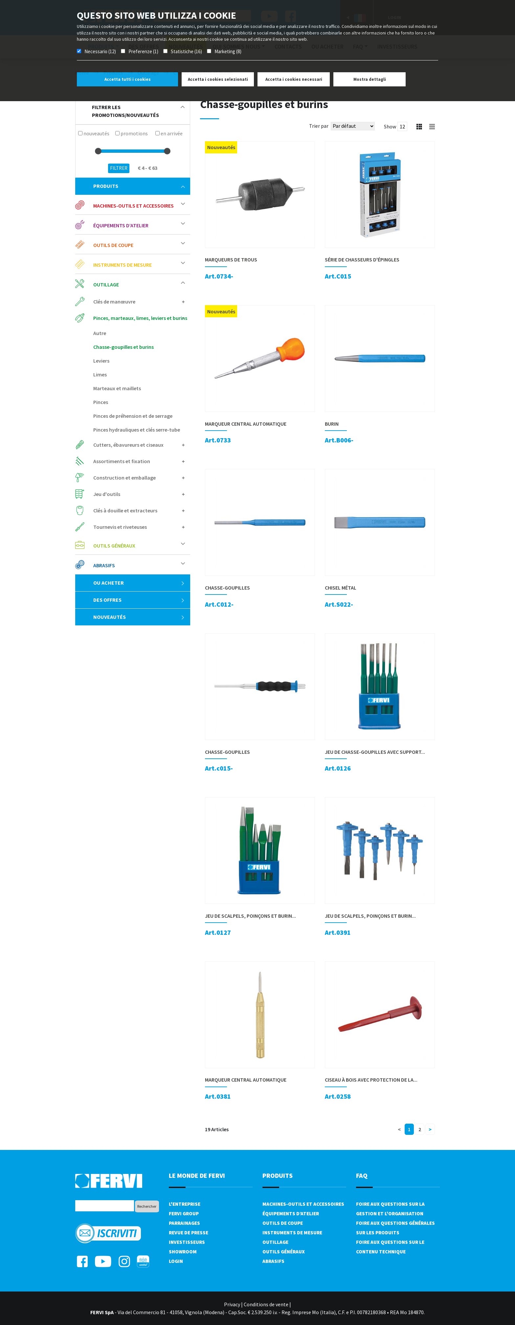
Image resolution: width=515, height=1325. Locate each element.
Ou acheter (139, 582)
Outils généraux (114, 545)
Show (390, 126)
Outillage (106, 284)
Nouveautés (139, 617)
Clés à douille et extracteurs (125, 510)
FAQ (362, 1175)
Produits (139, 186)
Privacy (232, 1304)
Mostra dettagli (369, 79)
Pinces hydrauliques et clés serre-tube (136, 429)
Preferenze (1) (143, 51)
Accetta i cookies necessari (293, 79)
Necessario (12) (100, 51)
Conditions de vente (266, 1304)
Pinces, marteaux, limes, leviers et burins (140, 318)
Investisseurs (187, 1242)
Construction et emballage (124, 477)
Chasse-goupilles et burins (123, 347)
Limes (100, 374)
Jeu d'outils (106, 494)
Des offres (139, 599)
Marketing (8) (227, 51)
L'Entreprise (184, 1204)
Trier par (318, 126)
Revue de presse (188, 1232)
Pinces (100, 402)
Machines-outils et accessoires (133, 205)
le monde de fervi (197, 1175)
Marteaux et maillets (117, 388)
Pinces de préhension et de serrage (132, 416)
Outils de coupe (113, 245)
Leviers (101, 360)
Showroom (183, 1251)
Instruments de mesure (122, 264)
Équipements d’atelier (120, 225)
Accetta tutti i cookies (127, 79)
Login (176, 1261)
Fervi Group (184, 1213)
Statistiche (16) (186, 51)
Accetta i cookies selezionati (218, 79)
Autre (99, 333)
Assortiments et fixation (121, 461)
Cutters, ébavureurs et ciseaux (128, 444)
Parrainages (184, 1223)
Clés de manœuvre (114, 301)
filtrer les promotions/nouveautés (138, 111)
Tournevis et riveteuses (120, 527)
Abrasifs (104, 565)
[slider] (98, 151)
